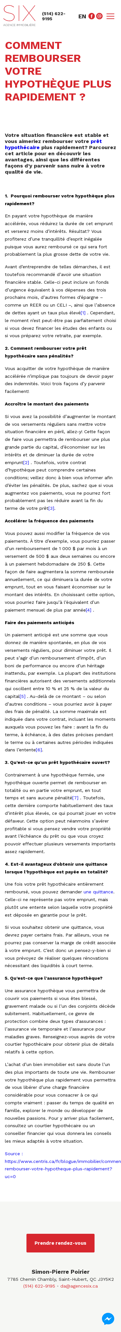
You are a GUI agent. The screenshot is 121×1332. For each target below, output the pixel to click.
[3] (51, 508)
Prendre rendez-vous (60, 1243)
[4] (89, 610)
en (82, 16)
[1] (84, 312)
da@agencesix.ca (79, 1286)
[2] (27, 462)
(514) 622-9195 (39, 1286)
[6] (39, 749)
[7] (76, 797)
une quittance (98, 891)
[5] (23, 696)
